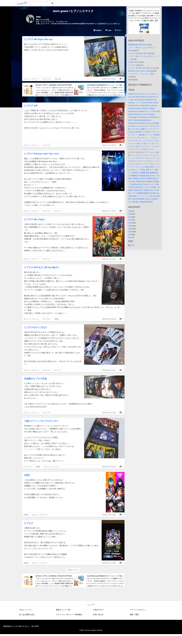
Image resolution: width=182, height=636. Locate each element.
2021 (130, 226)
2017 (130, 237)
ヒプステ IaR (30, 105)
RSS (131, 245)
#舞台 (56, 319)
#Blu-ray (57, 79)
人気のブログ (98, 610)
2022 (130, 223)
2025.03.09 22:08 (109, 515)
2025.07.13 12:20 (109, 259)
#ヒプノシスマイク (31, 79)
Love (108, 30)
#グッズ (57, 370)
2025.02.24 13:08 (109, 563)
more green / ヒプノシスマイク (73, 11)
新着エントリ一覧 (63, 610)
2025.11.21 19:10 (109, 211)
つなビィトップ (25, 610)
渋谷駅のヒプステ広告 (35, 378)
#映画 (38, 467)
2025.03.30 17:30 (109, 413)
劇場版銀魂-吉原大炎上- (137, 45)
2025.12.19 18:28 (109, 79)
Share (118, 30)
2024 (130, 217)
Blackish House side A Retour (140, 71)
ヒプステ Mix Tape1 (34, 219)
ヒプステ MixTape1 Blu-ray (38, 39)
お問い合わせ (98, 615)
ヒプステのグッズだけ (35, 327)
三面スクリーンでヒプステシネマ (41, 421)
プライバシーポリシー (65, 615)
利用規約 (78, 615)
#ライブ (57, 211)
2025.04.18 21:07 (109, 370)
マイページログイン (138, 610)
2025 (130, 214)
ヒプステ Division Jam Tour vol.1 (41, 153)
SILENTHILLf (133, 62)
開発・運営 (134, 615)
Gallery (97, 30)
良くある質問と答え (27, 615)
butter (130, 80)
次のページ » (73, 570)
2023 (130, 220)
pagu (38, 17)
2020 (130, 229)
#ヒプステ (47, 79)
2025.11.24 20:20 (109, 145)
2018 (130, 234)
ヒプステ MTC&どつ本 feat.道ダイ (41, 267)
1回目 (27, 475)
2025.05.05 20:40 (109, 319)
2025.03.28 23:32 (109, 467)
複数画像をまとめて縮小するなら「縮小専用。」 (22, 626)
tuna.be (91, 604)
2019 (130, 232)
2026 (130, 211)
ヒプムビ (28, 523)
